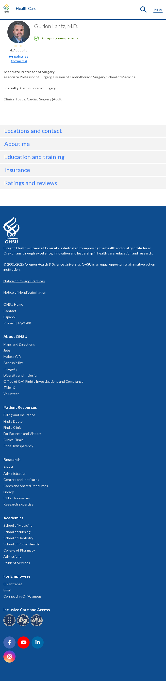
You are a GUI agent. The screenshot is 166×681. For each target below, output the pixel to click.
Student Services (16, 563)
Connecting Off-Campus (22, 596)
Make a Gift (12, 356)
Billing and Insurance (19, 415)
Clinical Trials (13, 440)
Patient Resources (20, 407)
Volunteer (11, 394)
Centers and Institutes (21, 479)
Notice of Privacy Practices (24, 281)
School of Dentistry (18, 538)
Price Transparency (18, 446)
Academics (13, 517)
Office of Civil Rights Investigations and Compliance (43, 381)
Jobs (7, 350)
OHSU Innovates (16, 498)
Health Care (26, 8)
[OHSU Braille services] (10, 625)
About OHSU (15, 336)
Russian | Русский (17, 323)
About (8, 467)
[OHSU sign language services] (24, 625)
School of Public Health (21, 544)
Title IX (9, 387)
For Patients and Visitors (22, 433)
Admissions (12, 556)
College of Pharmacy (19, 550)
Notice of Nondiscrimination (24, 292)
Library (8, 492)
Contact (9, 311)
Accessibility (13, 363)
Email (7, 590)
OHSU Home (13, 304)
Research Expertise (18, 504)
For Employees (17, 576)
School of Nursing (17, 532)
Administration (14, 473)
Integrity (10, 369)
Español (9, 317)
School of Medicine (18, 525)
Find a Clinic (12, 427)
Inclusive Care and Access (26, 609)
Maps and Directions (19, 344)
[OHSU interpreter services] (37, 625)
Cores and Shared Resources (25, 486)
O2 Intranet (12, 584)
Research (11, 459)
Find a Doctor (13, 421)
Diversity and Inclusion (20, 375)
